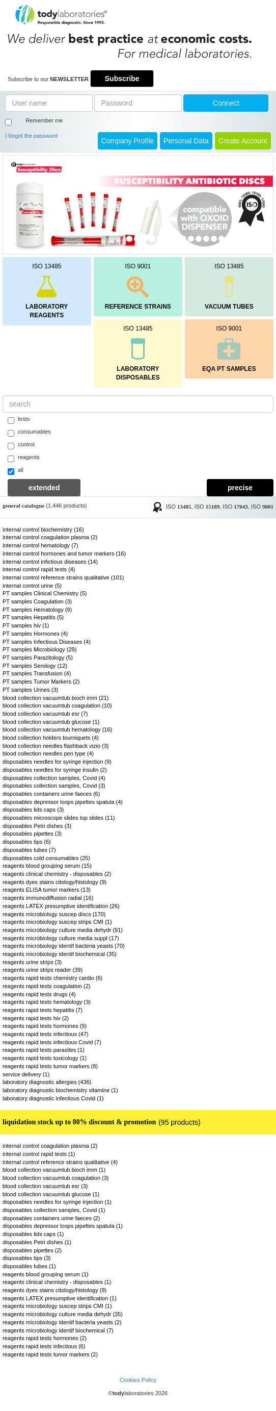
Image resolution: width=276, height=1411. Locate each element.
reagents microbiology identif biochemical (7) (58, 1330)
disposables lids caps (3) (33, 810)
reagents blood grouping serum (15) (47, 866)
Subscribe (122, 78)
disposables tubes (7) (29, 850)
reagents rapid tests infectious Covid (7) (52, 1042)
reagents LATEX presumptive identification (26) (61, 906)
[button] (23, 205)
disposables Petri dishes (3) (37, 826)
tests (19, 420)
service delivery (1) (26, 1074)
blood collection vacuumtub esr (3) (45, 1186)
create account (242, 141)
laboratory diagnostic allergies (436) (47, 1082)
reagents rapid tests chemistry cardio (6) (52, 978)
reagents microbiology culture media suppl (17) (61, 938)
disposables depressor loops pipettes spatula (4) (63, 802)
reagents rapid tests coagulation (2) (46, 986)
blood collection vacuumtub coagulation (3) (56, 1178)
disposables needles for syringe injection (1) (57, 1202)
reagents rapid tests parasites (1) (44, 1050)
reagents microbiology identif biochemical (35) (60, 954)
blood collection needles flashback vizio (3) (56, 746)
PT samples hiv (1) (26, 625)
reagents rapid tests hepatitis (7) (42, 1010)
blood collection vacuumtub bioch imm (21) (56, 698)
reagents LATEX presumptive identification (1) (60, 1298)
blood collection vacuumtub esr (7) (45, 714)
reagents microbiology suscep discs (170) (54, 914)
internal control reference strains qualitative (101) (63, 577)
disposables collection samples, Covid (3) (54, 786)
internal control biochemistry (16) (43, 529)
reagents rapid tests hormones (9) (45, 1026)
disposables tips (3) (27, 1258)
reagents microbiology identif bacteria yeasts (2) (62, 1322)
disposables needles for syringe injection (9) (57, 762)
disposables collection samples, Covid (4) (54, 778)
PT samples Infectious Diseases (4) (47, 642)
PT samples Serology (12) (35, 666)
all (15, 471)
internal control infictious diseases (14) (50, 562)
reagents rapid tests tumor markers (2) (50, 1354)
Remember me (44, 120)
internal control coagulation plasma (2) (50, 537)
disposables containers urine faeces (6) (51, 794)
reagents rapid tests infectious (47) (46, 1034)
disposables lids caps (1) (33, 1234)
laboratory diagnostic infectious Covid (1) (53, 1098)
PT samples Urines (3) (30, 690)
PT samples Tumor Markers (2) (41, 681)
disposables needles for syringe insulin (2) (55, 770)
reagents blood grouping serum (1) (46, 1274)
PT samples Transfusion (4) (37, 673)
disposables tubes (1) (29, 1266)
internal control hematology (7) (40, 545)
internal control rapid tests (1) (39, 1154)
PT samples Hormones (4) (35, 634)
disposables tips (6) (27, 842)
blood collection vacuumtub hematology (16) (57, 729)
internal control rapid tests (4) (39, 569)
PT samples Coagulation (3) (37, 601)
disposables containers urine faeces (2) (51, 1218)
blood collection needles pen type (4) (48, 753)
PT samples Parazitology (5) (38, 657)
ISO (178, 506)
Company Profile (127, 141)
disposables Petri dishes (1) (37, 1242)
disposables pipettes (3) (32, 833)
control (21, 445)
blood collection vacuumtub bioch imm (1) (54, 1170)
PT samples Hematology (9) (37, 610)
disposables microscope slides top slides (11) (59, 818)
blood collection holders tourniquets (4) (51, 738)
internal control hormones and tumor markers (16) (64, 553)
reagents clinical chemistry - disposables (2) (57, 874)
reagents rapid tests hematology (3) (47, 1002)
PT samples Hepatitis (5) (33, 617)
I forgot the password (31, 136)
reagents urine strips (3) (32, 962)
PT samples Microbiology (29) (39, 649)
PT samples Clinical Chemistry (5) (45, 593)
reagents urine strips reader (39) (42, 970)
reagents (24, 458)
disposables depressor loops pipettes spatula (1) (63, 1226)
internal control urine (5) (32, 586)
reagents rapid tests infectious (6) (44, 1346)
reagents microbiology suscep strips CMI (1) (57, 922)
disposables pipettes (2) (32, 1250)
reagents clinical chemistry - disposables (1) (57, 1282)
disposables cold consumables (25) (46, 858)
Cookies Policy (138, 1380)
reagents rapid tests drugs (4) (39, 994)
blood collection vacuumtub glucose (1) (51, 722)
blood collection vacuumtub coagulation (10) (57, 705)
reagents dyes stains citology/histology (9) (54, 882)
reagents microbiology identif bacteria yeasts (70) (64, 946)
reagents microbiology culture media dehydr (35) (63, 1314)
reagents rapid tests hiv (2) (36, 1018)
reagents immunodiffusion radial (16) (48, 898)
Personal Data (186, 141)
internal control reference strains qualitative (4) (60, 1162)
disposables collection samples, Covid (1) (54, 1210)
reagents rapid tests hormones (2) (45, 1338)
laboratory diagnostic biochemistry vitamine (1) (60, 1090)
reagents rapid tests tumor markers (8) (50, 1066)
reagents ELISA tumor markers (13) (47, 890)
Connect (226, 103)
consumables (29, 433)
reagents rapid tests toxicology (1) (45, 1058)
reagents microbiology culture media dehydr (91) (63, 930)
